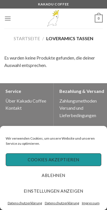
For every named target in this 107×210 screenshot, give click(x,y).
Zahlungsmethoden (78, 100)
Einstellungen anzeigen (53, 190)
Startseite (27, 38)
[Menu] (7, 18)
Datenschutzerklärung (25, 203)
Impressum (91, 203)
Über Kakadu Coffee (25, 100)
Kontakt (13, 108)
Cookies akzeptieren (53, 159)
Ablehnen (53, 175)
